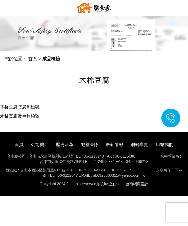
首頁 (19, 144)
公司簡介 (40, 144)
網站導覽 (139, 144)
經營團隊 (90, 144)
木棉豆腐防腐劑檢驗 (20, 106)
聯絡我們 (164, 144)
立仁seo (115, 184)
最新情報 (114, 144)
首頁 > (34, 58)
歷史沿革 (64, 144)
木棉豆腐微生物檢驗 (20, 116)
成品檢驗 (51, 58)
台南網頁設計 (137, 184)
